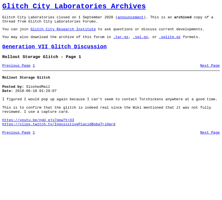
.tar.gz (121, 41)
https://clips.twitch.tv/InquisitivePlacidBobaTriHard (58, 140)
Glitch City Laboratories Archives (74, 7)
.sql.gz (140, 41)
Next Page (210, 73)
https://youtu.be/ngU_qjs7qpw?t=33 (38, 135)
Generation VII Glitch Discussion (54, 52)
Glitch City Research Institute (63, 33)
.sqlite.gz (170, 41)
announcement (130, 19)
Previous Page (16, 73)
